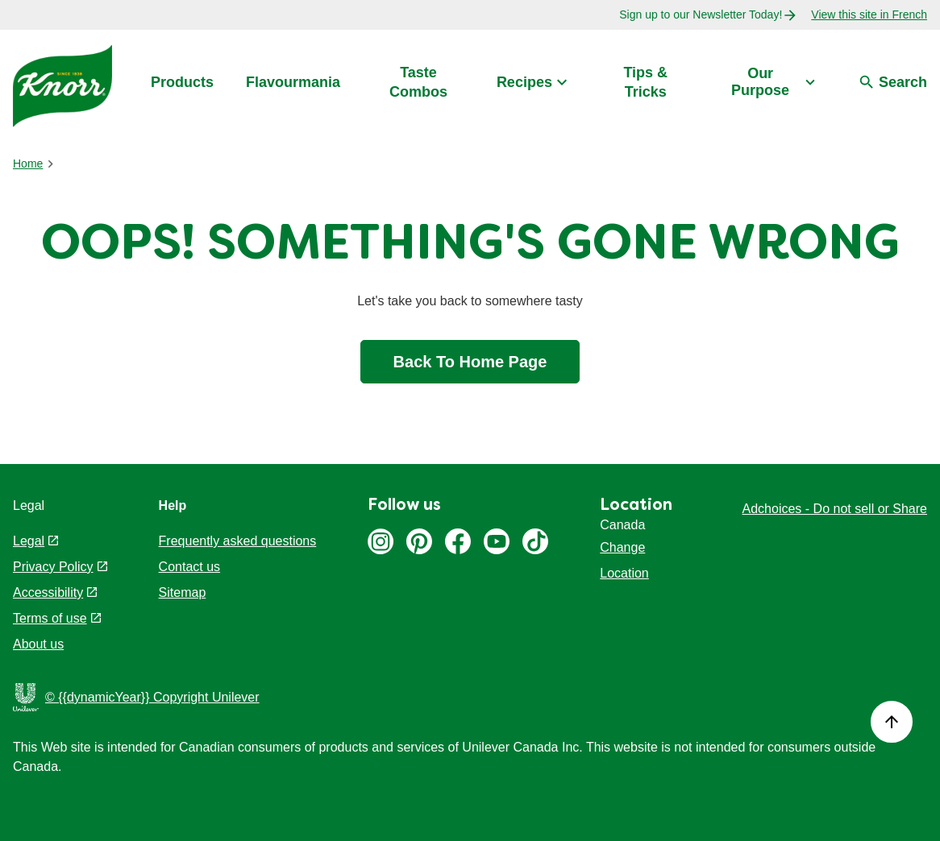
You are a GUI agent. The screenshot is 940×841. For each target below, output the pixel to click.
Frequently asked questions (238, 541)
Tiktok (535, 541)
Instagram (380, 541)
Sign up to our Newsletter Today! (700, 14)
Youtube (497, 541)
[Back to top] (891, 721)
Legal (28, 541)
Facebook (458, 541)
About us (38, 644)
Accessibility (48, 592)
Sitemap (182, 592)
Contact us (189, 567)
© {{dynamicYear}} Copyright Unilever (152, 697)
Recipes (524, 82)
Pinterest (419, 541)
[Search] (892, 83)
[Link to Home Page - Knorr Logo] (62, 85)
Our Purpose (760, 81)
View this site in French (869, 14)
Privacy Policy (53, 567)
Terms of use (50, 618)
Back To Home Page (470, 362)
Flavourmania (293, 82)
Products (182, 82)
